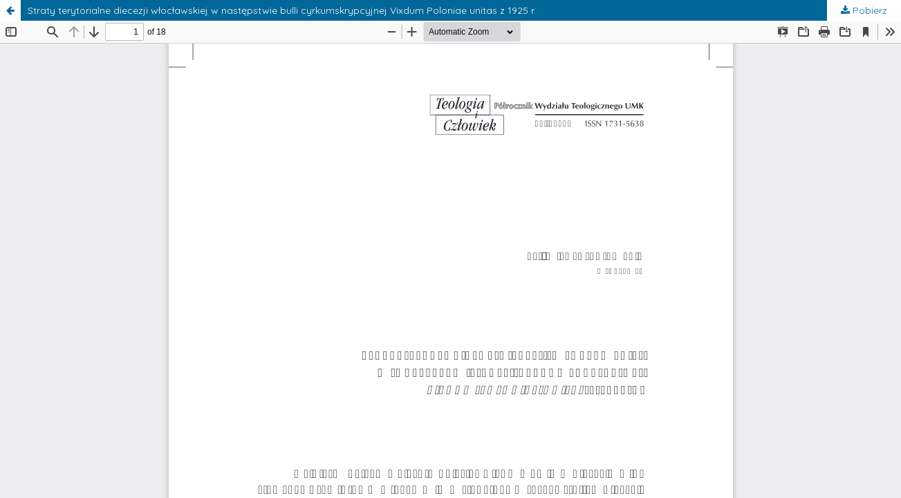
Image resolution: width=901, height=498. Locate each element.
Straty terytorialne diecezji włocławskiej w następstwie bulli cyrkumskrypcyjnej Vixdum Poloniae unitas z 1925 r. (282, 10)
